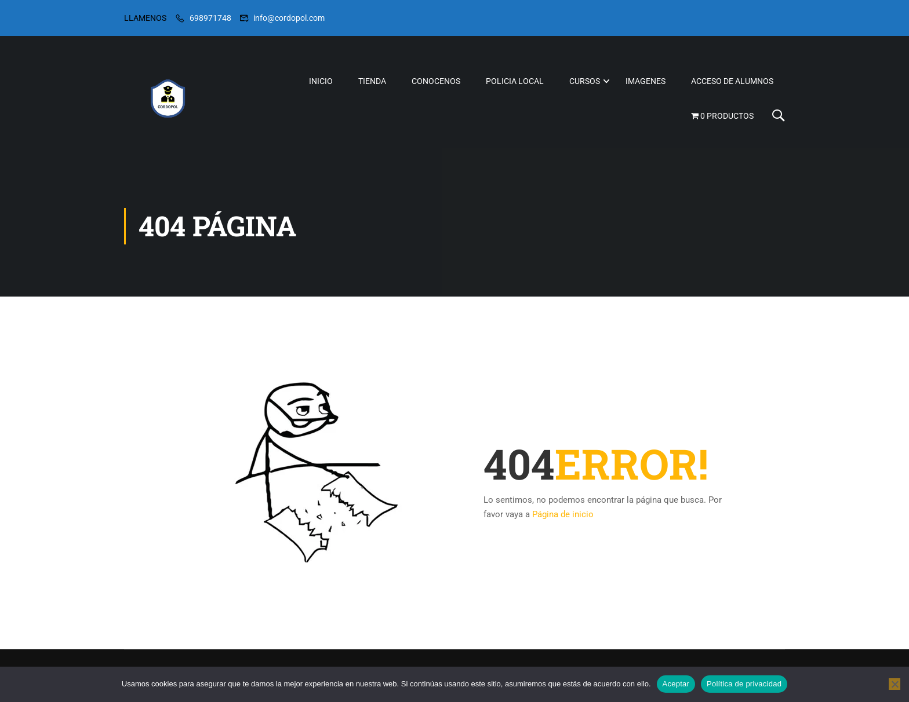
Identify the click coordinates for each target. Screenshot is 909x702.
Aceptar (676, 683)
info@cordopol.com (289, 18)
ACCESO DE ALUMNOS (732, 81)
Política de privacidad (744, 683)
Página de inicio (563, 520)
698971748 (210, 18)
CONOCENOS (436, 81)
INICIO (321, 81)
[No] (894, 684)
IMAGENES (646, 81)
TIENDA (372, 81)
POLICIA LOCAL (515, 81)
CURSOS (584, 81)
